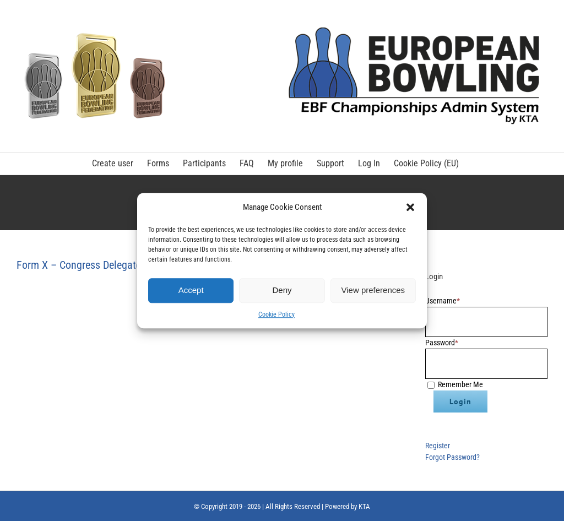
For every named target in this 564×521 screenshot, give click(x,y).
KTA (364, 506)
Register (437, 445)
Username (442, 300)
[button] (410, 207)
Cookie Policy (276, 314)
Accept (191, 290)
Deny (281, 290)
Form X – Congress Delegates (81, 265)
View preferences (373, 290)
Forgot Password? (452, 457)
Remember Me (460, 384)
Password (441, 342)
